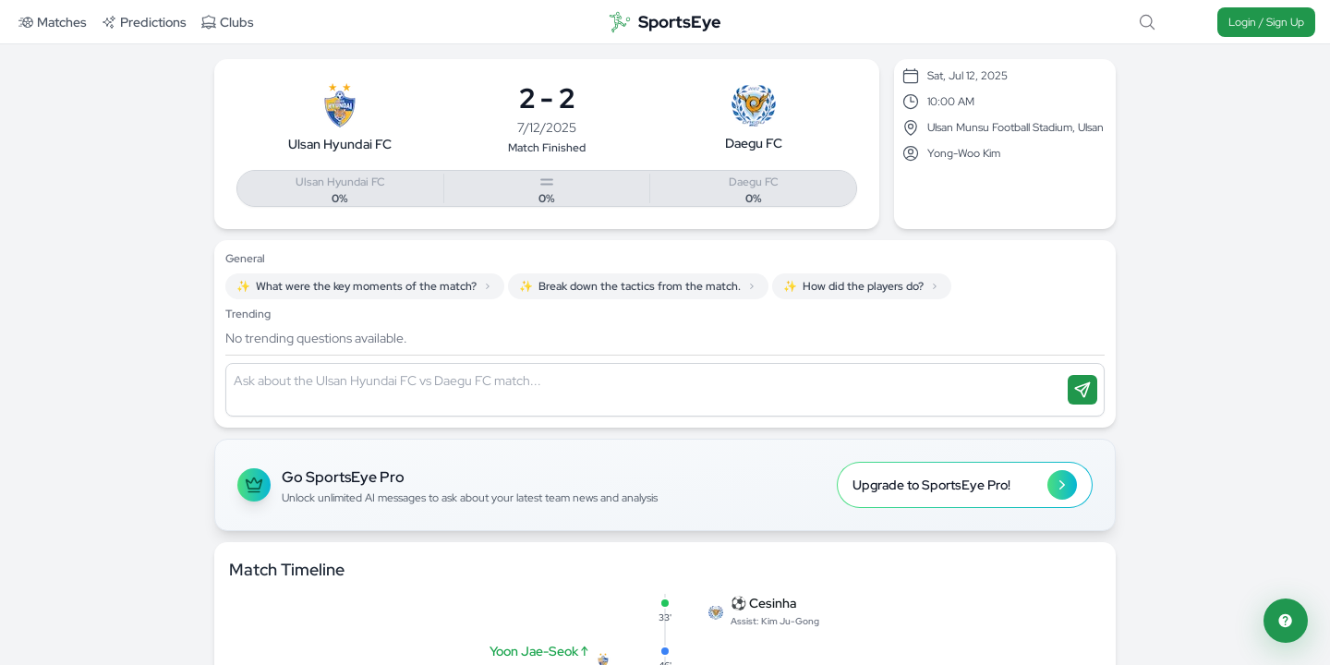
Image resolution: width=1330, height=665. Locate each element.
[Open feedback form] (1286, 620)
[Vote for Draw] (547, 189)
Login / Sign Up (1266, 22)
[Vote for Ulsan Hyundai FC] (340, 189)
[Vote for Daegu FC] (753, 189)
